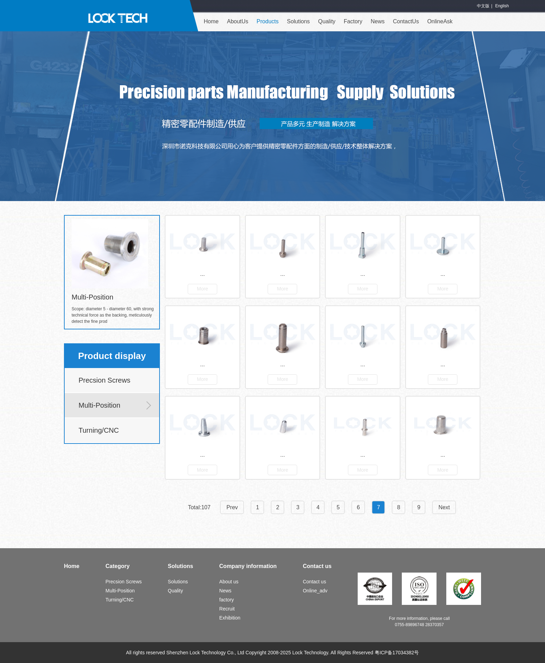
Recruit (227, 609)
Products (267, 21)
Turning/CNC (99, 430)
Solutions (298, 21)
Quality (326, 21)
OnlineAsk (440, 21)
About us (228, 581)
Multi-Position (99, 405)
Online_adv (315, 590)
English (502, 5)
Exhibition (230, 618)
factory (226, 599)
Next (444, 507)
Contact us (314, 581)
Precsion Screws (104, 380)
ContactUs (406, 21)
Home (211, 21)
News (377, 21)
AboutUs (237, 21)
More (202, 288)
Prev (232, 507)
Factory (353, 21)
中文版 (483, 5)
